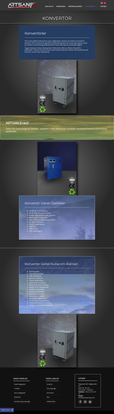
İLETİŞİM (103, 6)
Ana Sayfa (49, 6)
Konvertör (50, 393)
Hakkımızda (51, 401)
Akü (48, 397)
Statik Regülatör (20, 384)
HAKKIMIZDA (60, 6)
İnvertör (49, 384)
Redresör (17, 397)
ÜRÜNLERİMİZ (90, 6)
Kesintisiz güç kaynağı (22, 401)
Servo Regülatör (20, 393)
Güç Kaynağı (51, 388)
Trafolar (17, 388)
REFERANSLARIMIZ (75, 6)
